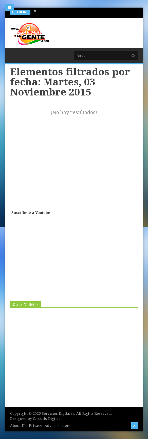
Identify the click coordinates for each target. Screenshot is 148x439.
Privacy (35, 426)
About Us (18, 426)
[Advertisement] (74, 169)
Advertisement (58, 426)
